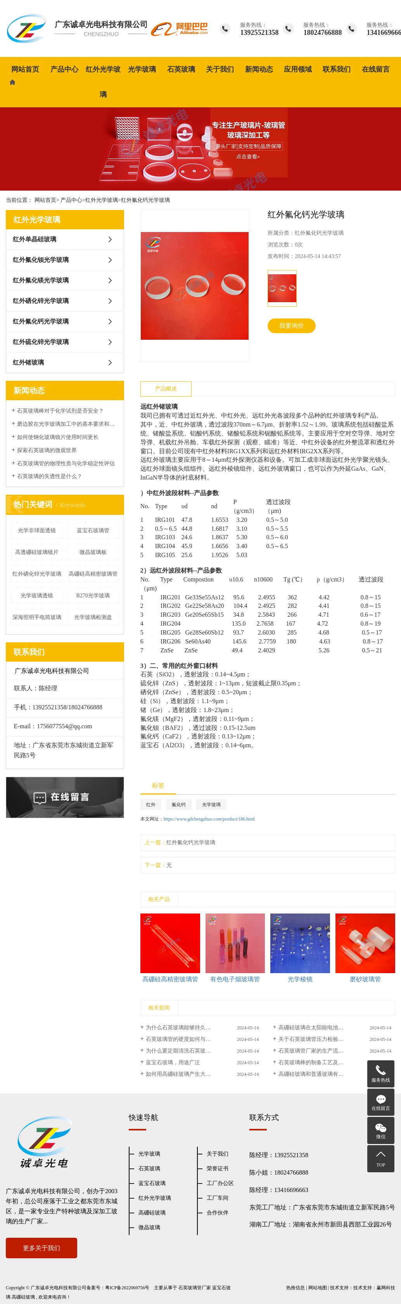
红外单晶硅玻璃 (34, 239)
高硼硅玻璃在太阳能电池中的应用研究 (324, 1027)
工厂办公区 (220, 1183)
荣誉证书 (217, 1169)
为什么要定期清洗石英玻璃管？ (184, 1051)
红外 (151, 804)
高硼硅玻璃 (152, 1213)
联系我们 (337, 69)
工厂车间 (217, 1198)
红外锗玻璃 (28, 362)
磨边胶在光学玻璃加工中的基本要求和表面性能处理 (67, 424)
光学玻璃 (142, 69)
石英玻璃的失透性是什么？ (49, 476)
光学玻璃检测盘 (93, 617)
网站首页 (25, 69)
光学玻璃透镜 (37, 596)
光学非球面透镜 (37, 530)
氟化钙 (179, 804)
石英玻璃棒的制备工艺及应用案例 (319, 1062)
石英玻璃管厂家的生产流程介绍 (316, 1051)
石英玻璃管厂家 (194, 1287)
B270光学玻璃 (93, 596)
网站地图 (317, 1287)
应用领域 (298, 69)
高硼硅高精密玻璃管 (93, 574)
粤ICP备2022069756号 (127, 1287)
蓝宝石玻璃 (152, 1183)
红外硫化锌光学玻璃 (41, 342)
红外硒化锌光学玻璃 (41, 301)
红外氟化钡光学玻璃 (41, 259)
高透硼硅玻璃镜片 (37, 552)
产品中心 (64, 69)
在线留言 (376, 69)
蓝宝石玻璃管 (93, 530)
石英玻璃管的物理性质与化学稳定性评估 (66, 463)
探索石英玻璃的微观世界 (47, 450)
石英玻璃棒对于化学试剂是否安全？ (60, 411)
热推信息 (295, 1287)
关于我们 (220, 69)
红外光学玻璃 (103, 81)
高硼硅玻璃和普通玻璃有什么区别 (319, 1074)
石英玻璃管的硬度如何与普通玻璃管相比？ (197, 1039)
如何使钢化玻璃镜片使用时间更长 (58, 437)
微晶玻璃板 (93, 552)
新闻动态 (259, 69)
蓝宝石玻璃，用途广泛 (173, 1062)
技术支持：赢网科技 (374, 1287)
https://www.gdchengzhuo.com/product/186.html (209, 819)
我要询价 (291, 325)
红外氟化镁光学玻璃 (41, 280)
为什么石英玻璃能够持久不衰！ (184, 1027)
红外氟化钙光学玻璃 (145, 200)
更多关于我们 (41, 1248)
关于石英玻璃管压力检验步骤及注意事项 (327, 1039)
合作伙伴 (217, 1213)
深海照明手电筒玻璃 (36, 617)
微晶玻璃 (149, 1227)
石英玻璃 (181, 69)
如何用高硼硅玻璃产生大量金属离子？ (192, 1074)
